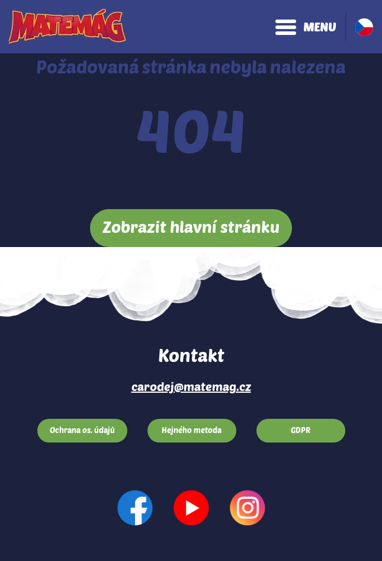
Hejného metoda (192, 430)
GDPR (300, 430)
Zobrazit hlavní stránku (191, 226)
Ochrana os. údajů (82, 430)
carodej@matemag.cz (191, 386)
